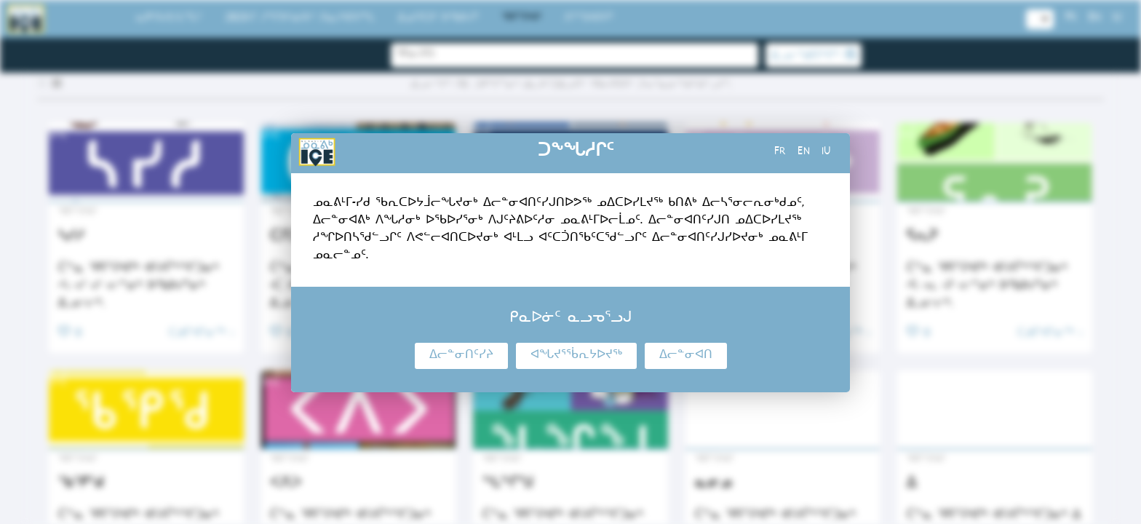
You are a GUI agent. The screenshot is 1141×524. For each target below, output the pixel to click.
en (804, 153)
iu (826, 153)
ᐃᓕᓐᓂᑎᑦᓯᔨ (461, 356)
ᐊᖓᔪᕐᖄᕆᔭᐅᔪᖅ (576, 356)
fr (780, 153)
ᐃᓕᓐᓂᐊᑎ (685, 356)
